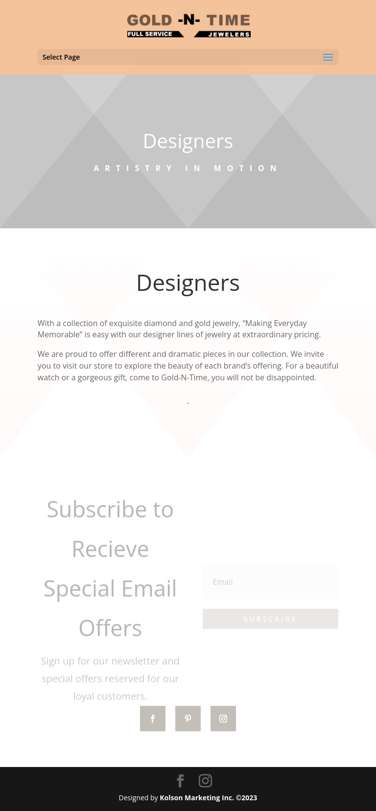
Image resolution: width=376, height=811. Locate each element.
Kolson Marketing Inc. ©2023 (208, 797)
